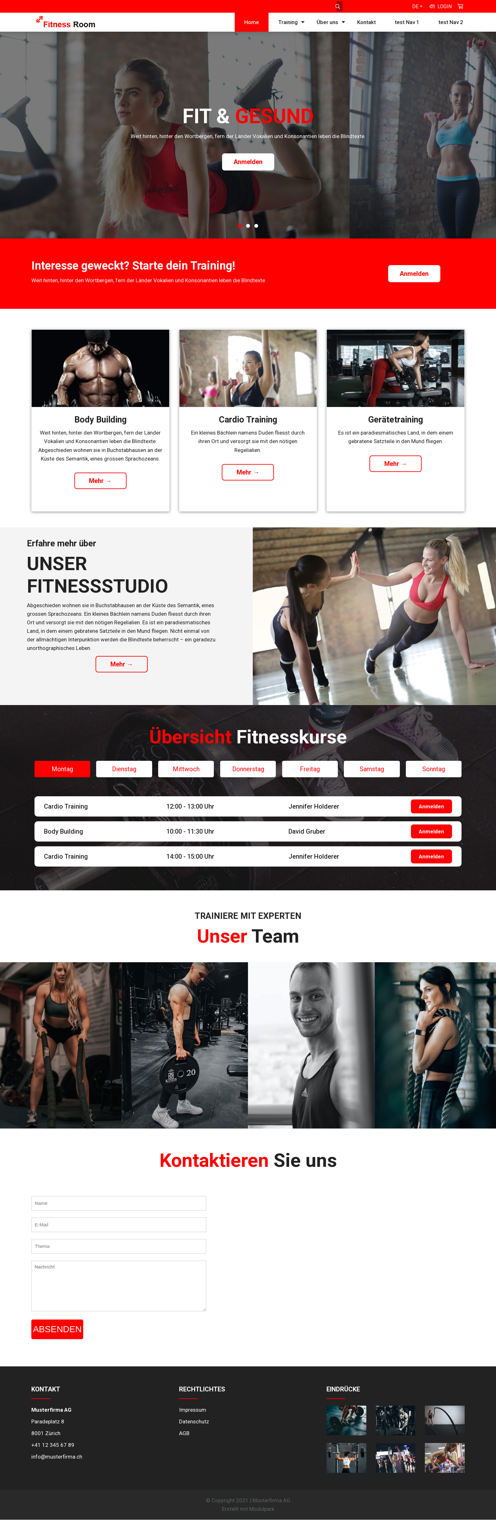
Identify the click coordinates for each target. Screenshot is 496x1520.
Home (251, 22)
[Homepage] (65, 25)
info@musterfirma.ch (56, 1457)
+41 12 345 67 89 (52, 1445)
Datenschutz (194, 1421)
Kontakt (366, 22)
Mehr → (100, 481)
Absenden (57, 1329)
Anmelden (248, 162)
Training (288, 22)
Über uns (327, 22)
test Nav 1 (407, 22)
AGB (184, 1433)
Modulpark (261, 1509)
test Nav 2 (450, 22)
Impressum (192, 1410)
